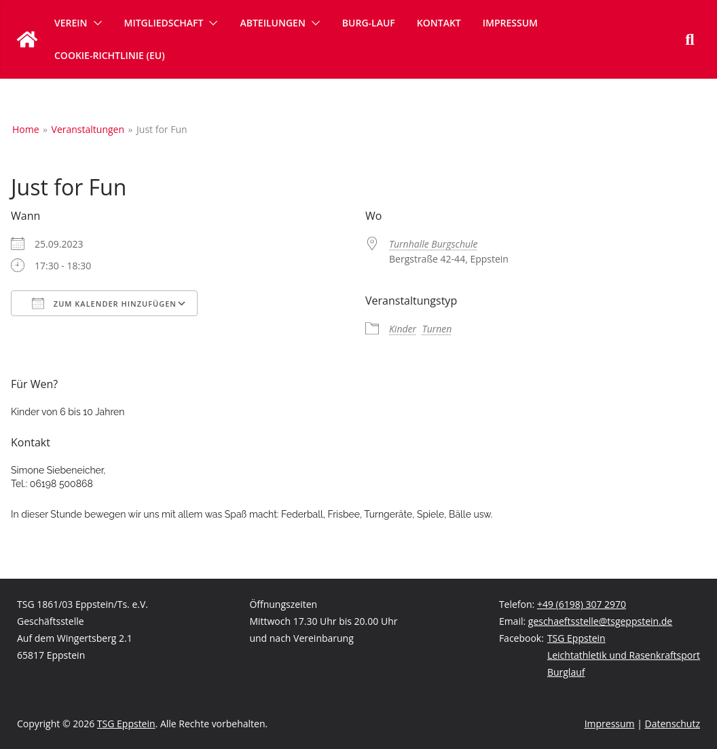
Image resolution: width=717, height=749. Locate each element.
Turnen (437, 328)
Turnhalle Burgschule (433, 243)
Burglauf (566, 672)
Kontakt (439, 22)
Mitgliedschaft (164, 22)
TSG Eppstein (576, 638)
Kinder (402, 328)
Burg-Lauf (368, 22)
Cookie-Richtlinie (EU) (109, 55)
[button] (95, 23)
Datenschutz (672, 723)
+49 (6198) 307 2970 (581, 604)
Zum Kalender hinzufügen (104, 303)
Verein (71, 22)
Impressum (510, 22)
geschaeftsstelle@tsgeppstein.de (600, 621)
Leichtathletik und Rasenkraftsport (623, 655)
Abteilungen (272, 22)
